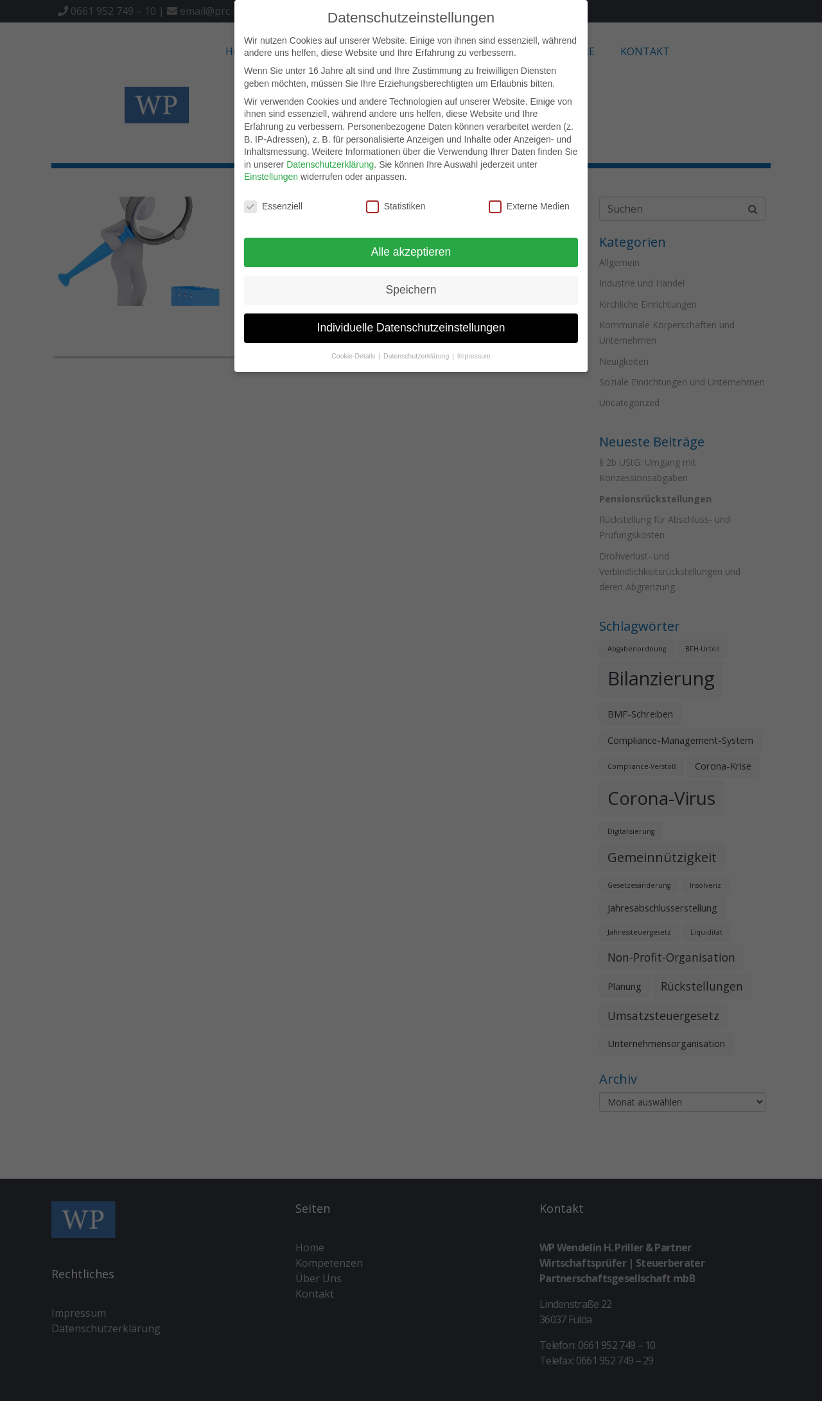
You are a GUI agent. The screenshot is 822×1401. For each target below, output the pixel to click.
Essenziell (273, 206)
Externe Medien (529, 206)
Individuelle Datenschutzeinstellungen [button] (411, 327)
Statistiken (396, 206)
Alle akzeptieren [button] (411, 251)
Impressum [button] (474, 356)
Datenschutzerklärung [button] (417, 356)
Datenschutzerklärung (330, 164)
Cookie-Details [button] (354, 356)
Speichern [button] (411, 289)
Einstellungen (271, 177)
